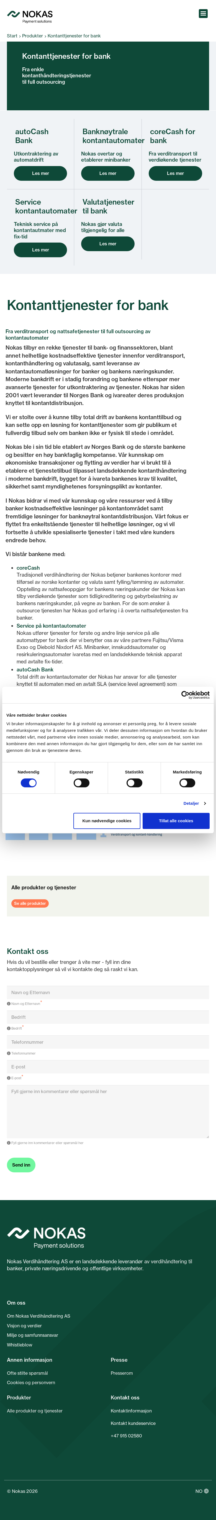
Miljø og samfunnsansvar (32, 1335)
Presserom (122, 1373)
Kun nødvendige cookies (107, 820)
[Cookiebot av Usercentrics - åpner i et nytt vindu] (185, 695)
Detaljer (191, 803)
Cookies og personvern (31, 1382)
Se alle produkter (30, 903)
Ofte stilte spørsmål (27, 1373)
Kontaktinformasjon (131, 1411)
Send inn (21, 1165)
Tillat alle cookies (176, 820)
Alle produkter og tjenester (35, 1411)
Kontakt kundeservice (133, 1423)
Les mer (40, 173)
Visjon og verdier (24, 1325)
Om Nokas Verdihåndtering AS (38, 1316)
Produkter (32, 36)
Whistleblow (19, 1345)
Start (12, 36)
